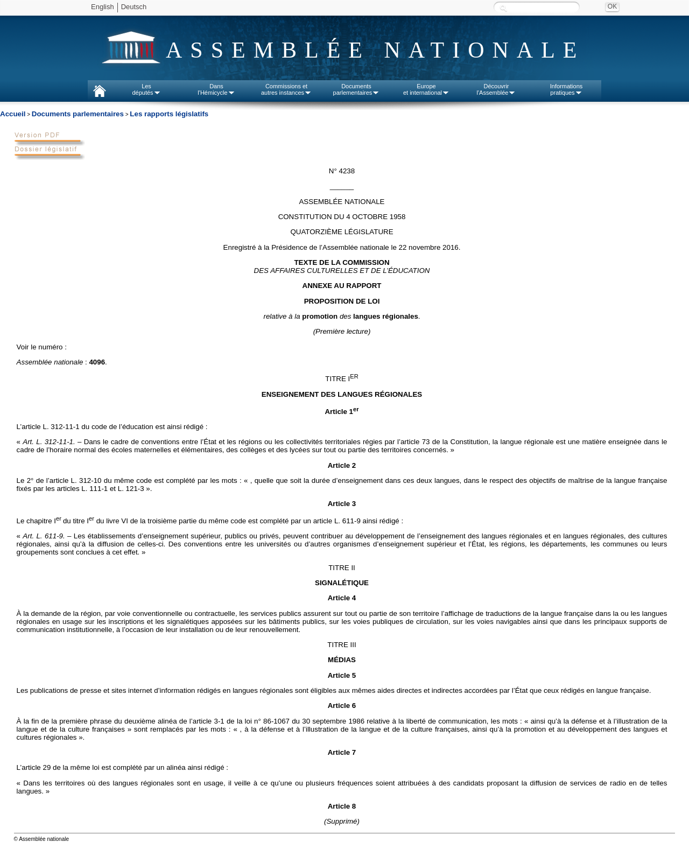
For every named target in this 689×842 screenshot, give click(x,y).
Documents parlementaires (78, 114)
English (102, 7)
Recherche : (503, 7)
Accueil (12, 114)
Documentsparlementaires (356, 89)
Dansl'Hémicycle (216, 89)
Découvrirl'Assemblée (496, 89)
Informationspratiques (566, 89)
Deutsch (134, 7)
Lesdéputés (146, 89)
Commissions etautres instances (286, 89)
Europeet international (426, 89)
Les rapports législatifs (169, 114)
